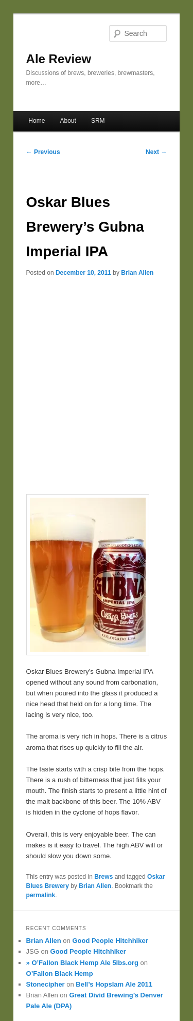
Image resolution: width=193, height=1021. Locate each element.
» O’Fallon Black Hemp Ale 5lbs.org (82, 963)
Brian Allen (137, 272)
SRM (98, 120)
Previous (43, 152)
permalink (41, 895)
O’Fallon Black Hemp (59, 973)
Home (36, 120)
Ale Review (59, 59)
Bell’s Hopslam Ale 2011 (114, 984)
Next (156, 152)
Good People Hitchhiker (110, 940)
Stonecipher (45, 984)
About (68, 120)
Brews (103, 876)
